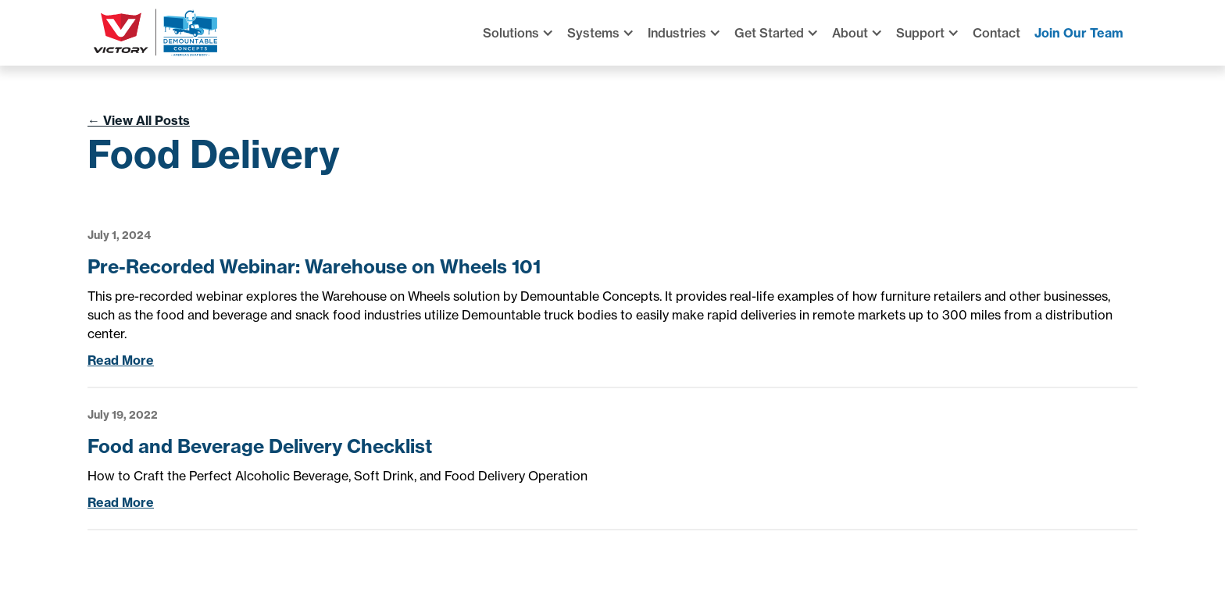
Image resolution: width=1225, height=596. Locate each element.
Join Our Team (1078, 33)
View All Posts (139, 120)
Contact (996, 33)
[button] (525, 32)
